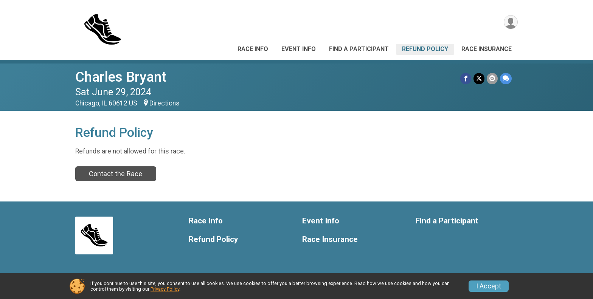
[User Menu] (511, 22)
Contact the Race (115, 174)
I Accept (488, 286)
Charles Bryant (120, 77)
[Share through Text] (506, 78)
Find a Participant (359, 49)
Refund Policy (425, 49)
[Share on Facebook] (465, 78)
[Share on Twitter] (478, 78)
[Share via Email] (492, 78)
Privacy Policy (165, 289)
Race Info (253, 49)
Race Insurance (486, 49)
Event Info (298, 49)
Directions (164, 103)
